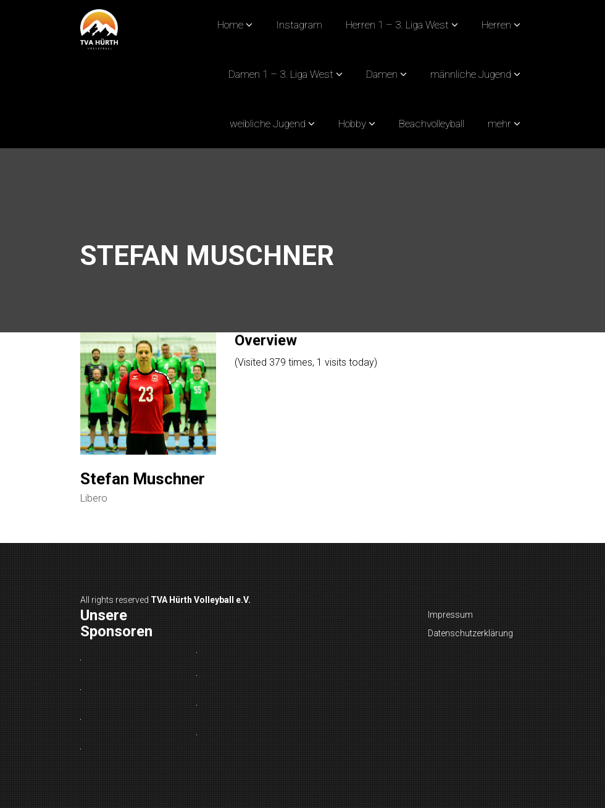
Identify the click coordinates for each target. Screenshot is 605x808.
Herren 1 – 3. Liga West (397, 25)
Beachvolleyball (431, 123)
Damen (382, 74)
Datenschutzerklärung (470, 633)
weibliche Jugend (268, 123)
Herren (496, 25)
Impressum (450, 615)
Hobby (352, 123)
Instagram (299, 25)
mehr (499, 123)
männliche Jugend (470, 74)
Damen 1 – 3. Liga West (280, 74)
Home (230, 25)
